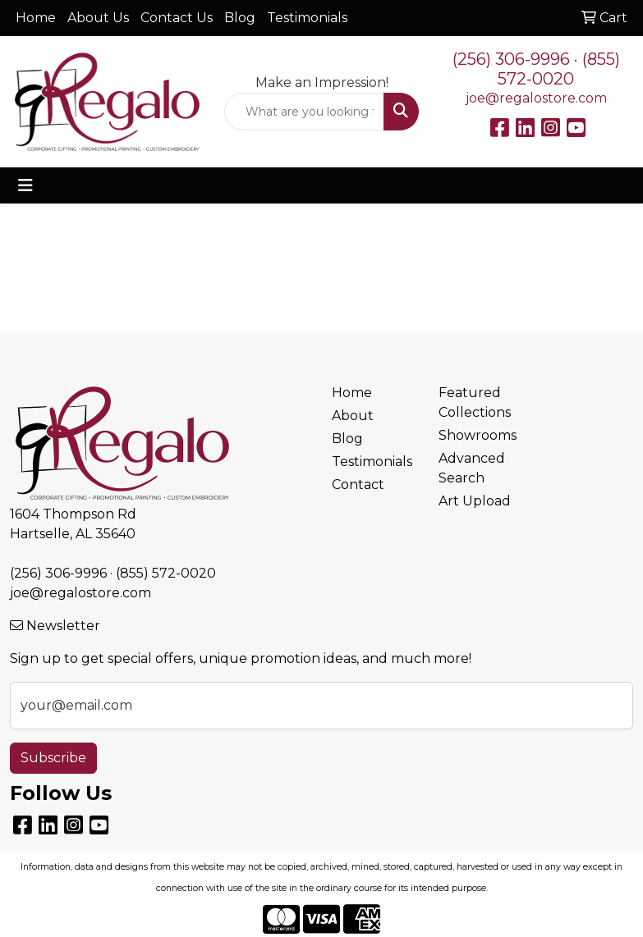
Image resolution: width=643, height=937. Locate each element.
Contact (358, 484)
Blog (239, 17)
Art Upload (475, 501)
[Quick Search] (304, 111)
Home (36, 17)
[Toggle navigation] (25, 185)
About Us (98, 17)
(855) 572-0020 (559, 69)
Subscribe (53, 758)
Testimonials (307, 17)
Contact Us (176, 17)
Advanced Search (472, 468)
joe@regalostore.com (536, 98)
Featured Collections (475, 402)
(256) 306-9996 (511, 59)
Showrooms (478, 435)
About (353, 415)
